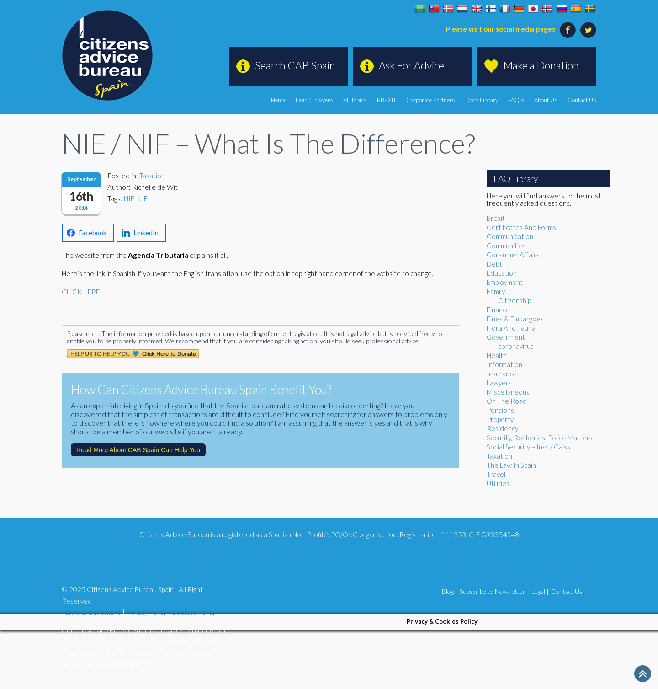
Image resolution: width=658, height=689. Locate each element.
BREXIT (386, 100)
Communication (510, 236)
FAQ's (516, 100)
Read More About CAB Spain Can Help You (138, 450)
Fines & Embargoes (515, 319)
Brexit (496, 218)
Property (500, 419)
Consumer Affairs (513, 255)
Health (497, 355)
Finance (498, 309)
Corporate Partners (430, 100)
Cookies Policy (193, 612)
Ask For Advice (411, 65)
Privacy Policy (146, 612)
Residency (502, 428)
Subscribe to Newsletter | (494, 591)
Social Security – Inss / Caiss (528, 447)
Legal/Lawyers (314, 100)
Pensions (500, 410)
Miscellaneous (508, 392)
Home (278, 100)
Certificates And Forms (521, 227)
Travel (496, 474)
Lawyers (499, 383)
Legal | (540, 591)
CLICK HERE (81, 292)
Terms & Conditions (91, 612)
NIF (142, 198)
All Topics (355, 100)
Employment (505, 282)
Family (496, 291)
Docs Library (481, 100)
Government (506, 337)
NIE (129, 198)
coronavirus (516, 346)
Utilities (498, 483)
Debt (494, 264)
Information (504, 364)
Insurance (502, 373)
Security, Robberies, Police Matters (540, 437)
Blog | (449, 591)
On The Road (507, 401)
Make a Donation (541, 65)
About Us (545, 100)
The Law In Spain (511, 465)
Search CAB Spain (295, 65)
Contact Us (582, 100)
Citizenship (514, 300)
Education (502, 273)
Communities (506, 245)
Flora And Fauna (511, 328)
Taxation (152, 175)
